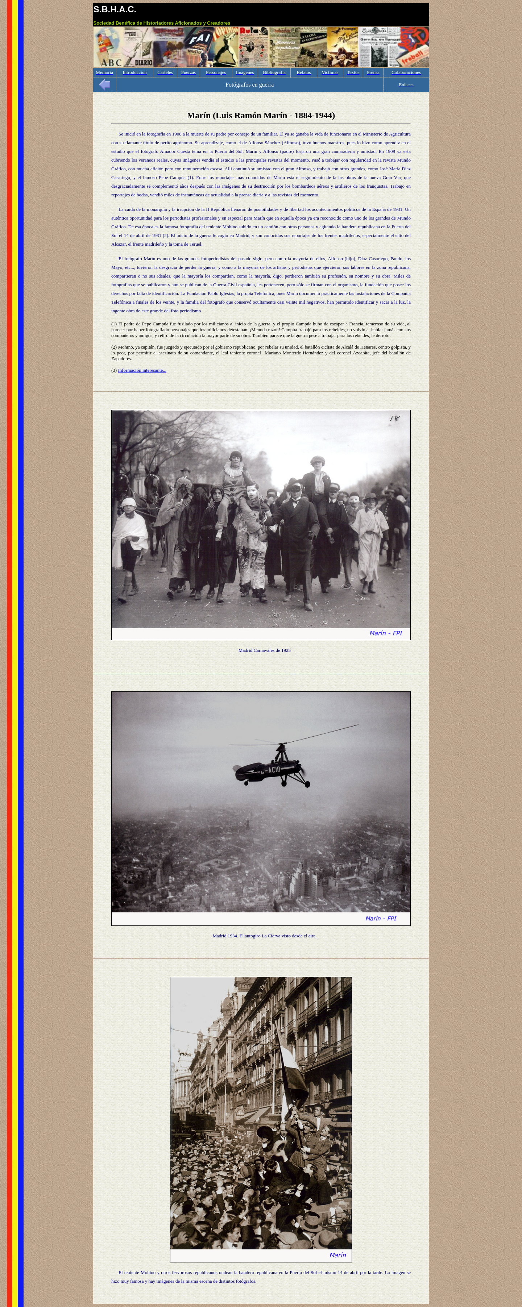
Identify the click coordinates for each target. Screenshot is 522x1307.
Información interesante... (142, 370)
